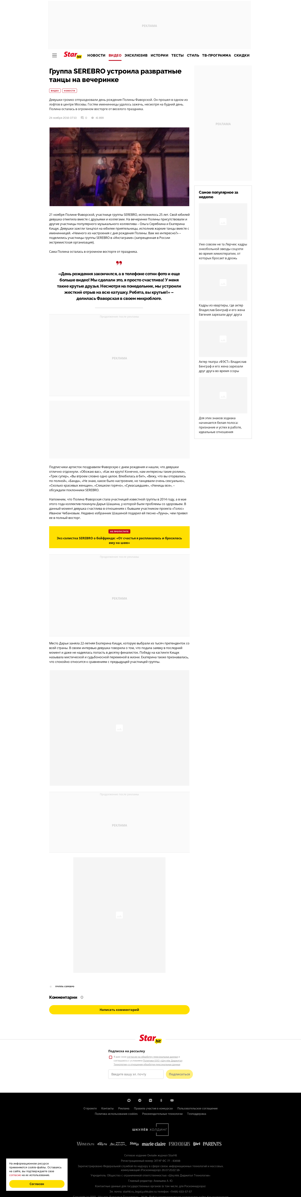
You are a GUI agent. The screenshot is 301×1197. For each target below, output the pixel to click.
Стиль (193, 55)
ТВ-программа (216, 55)
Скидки (242, 55)
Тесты (177, 55)
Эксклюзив (136, 55)
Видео (115, 55)
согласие (15, 1175)
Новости (96, 55)
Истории (160, 55)
